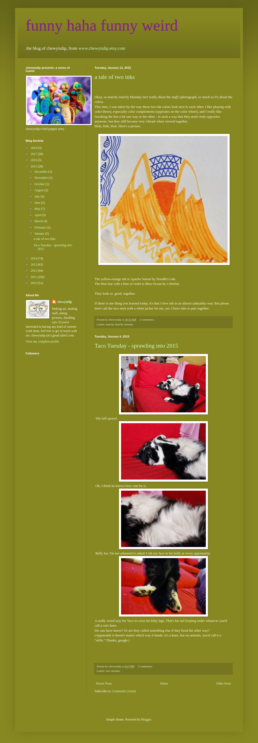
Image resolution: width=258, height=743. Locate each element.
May (37, 209)
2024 (34, 148)
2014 (34, 258)
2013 (34, 264)
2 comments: (147, 319)
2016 (34, 160)
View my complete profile (42, 341)
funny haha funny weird (102, 25)
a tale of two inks (115, 77)
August (39, 190)
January (39, 233)
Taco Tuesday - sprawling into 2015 (136, 345)
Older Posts (223, 683)
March (38, 221)
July (37, 196)
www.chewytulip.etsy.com (101, 48)
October (40, 184)
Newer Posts (104, 683)
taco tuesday (113, 670)
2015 (34, 166)
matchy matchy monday (119, 324)
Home (164, 683)
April (38, 215)
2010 (34, 283)
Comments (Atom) (124, 691)
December (41, 172)
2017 (34, 154)
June (37, 202)
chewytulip (64, 302)
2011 (34, 277)
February (40, 227)
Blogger (146, 719)
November (41, 178)
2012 (34, 270)
